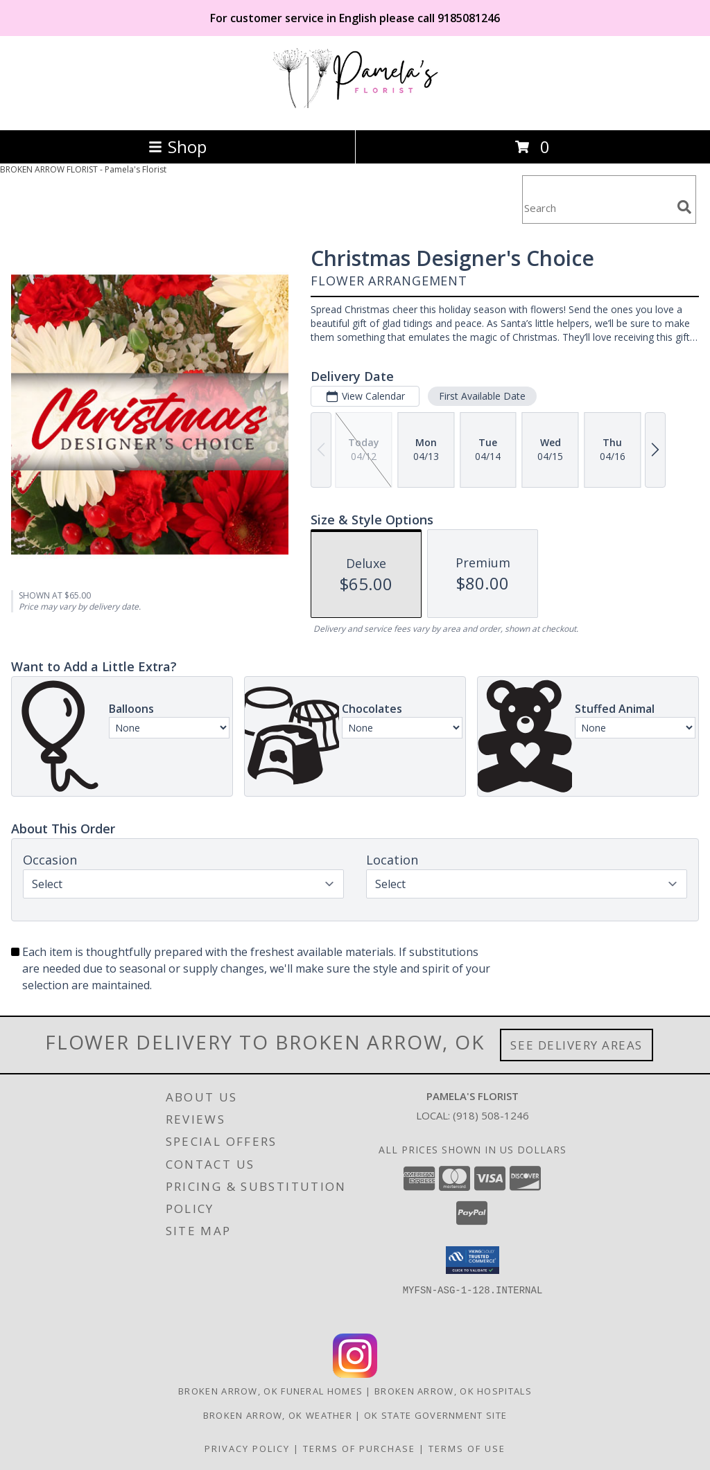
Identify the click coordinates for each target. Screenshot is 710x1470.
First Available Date (482, 395)
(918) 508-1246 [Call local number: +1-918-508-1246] (491, 1115)
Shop (177, 146)
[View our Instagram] (355, 1374)
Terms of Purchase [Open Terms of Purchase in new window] (359, 1448)
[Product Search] (597, 208)
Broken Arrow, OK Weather (277, 1415)
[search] (684, 207)
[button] (472, 1260)
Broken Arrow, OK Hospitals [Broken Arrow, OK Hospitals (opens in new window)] (453, 1391)
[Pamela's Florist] (355, 109)
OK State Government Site (435, 1415)
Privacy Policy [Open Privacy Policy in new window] (247, 1448)
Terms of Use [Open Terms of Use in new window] (466, 1448)
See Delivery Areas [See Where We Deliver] (576, 1045)
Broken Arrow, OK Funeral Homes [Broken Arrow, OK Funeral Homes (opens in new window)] (270, 1391)
